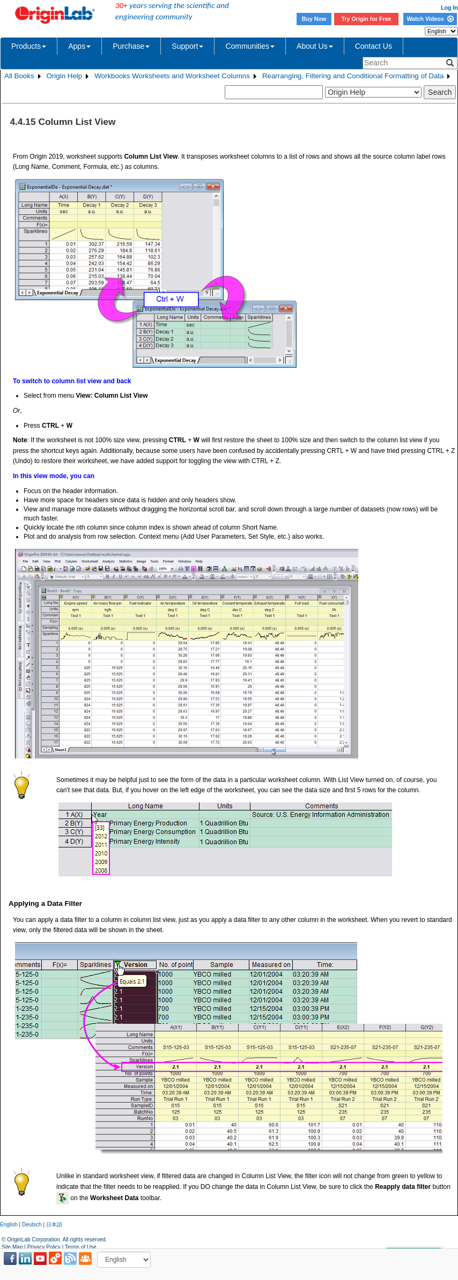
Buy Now (314, 19)
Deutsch (32, 1224)
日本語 (54, 1224)
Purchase (131, 46)
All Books (19, 76)
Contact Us (373, 46)
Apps (79, 46)
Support (187, 46)
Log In (449, 7)
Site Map (12, 1247)
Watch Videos (430, 19)
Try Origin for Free (366, 19)
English (9, 1224)
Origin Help (65, 76)
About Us (315, 46)
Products (28, 46)
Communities (250, 46)
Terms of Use (81, 1247)
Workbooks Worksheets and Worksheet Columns (172, 76)
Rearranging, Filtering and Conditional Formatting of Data (353, 76)
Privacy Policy (44, 1247)
